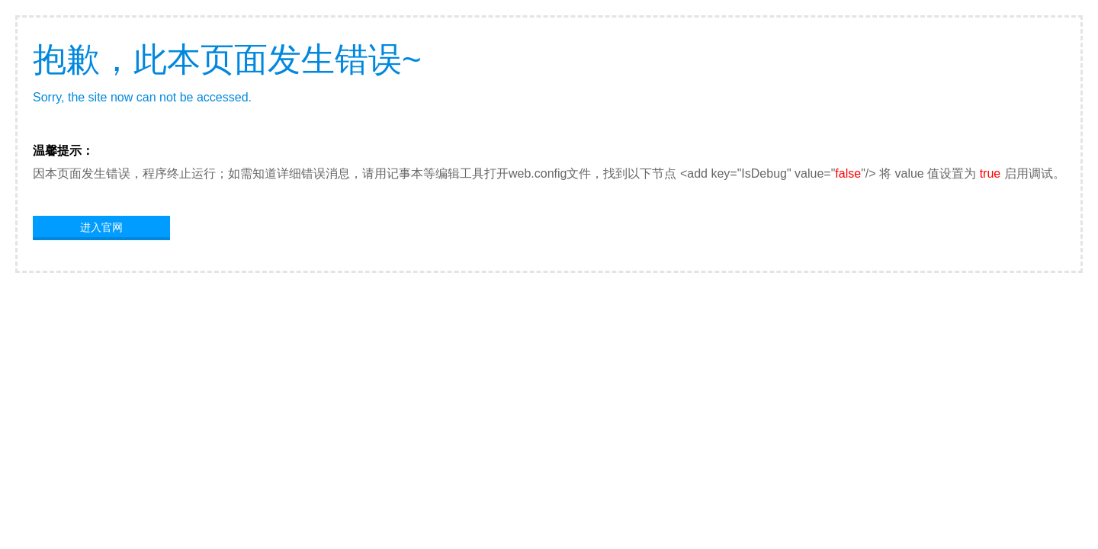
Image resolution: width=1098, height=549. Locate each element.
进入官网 (101, 227)
